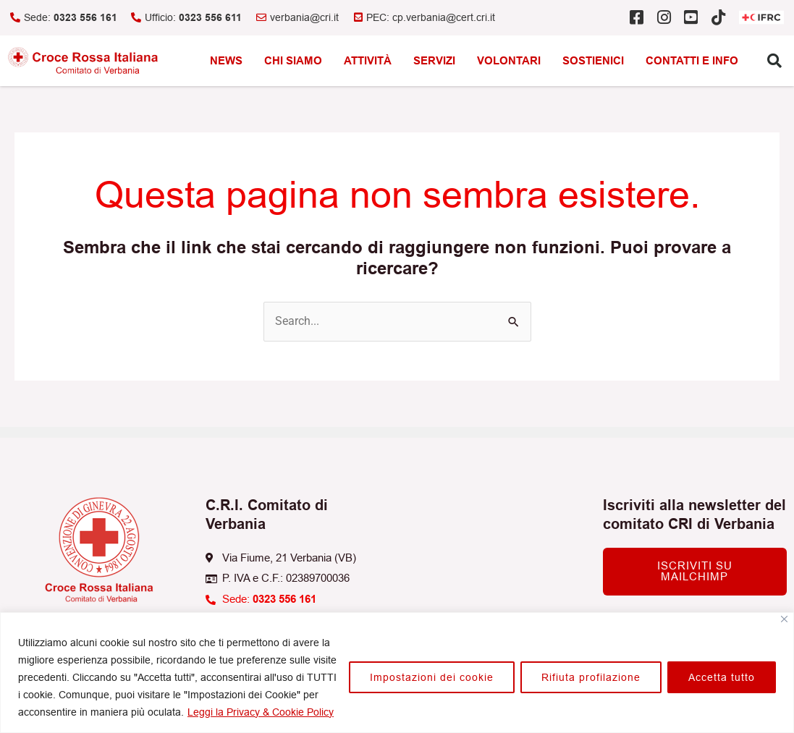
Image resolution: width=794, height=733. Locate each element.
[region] (397, 672)
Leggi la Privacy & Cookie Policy (260, 712)
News (226, 60)
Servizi (434, 60)
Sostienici (593, 60)
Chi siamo (293, 60)
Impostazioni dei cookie (432, 677)
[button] (774, 60)
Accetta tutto (721, 677)
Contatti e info (692, 60)
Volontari (509, 60)
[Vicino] (784, 619)
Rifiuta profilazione (591, 677)
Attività (368, 60)
